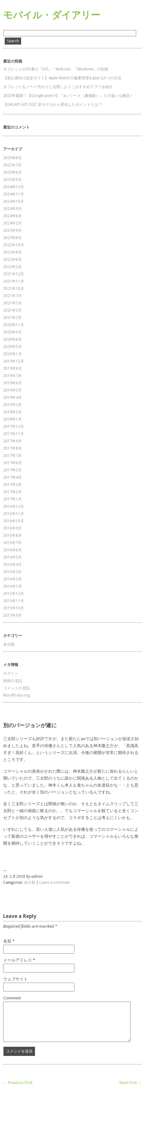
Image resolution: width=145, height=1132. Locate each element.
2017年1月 (12, 499)
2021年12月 (13, 274)
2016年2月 (12, 579)
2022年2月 (12, 267)
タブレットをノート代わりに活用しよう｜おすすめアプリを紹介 (58, 87)
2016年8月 (12, 535)
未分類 (8, 644)
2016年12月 (13, 506)
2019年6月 (12, 383)
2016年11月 (13, 514)
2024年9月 (12, 209)
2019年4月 (12, 397)
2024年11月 (13, 194)
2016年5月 (12, 557)
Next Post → (130, 1082)
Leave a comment (54, 882)
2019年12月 (13, 361)
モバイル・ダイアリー (51, 15)
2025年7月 (12, 165)
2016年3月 (12, 572)
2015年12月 (13, 593)
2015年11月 (13, 601)
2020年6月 (12, 339)
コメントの (16, 688)
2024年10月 (13, 201)
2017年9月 (12, 441)
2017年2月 (12, 492)
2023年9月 (12, 230)
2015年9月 (12, 615)
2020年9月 (12, 332)
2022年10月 (13, 245)
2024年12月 (13, 187)
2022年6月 (12, 259)
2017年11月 (13, 434)
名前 (7, 941)
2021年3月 (12, 310)
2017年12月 (13, 426)
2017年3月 (12, 484)
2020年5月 (12, 346)
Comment (12, 998)
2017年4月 (12, 477)
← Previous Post (17, 1082)
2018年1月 (12, 419)
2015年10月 (13, 608)
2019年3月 (12, 405)
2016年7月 (12, 543)
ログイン (10, 673)
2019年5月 (12, 390)
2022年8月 (12, 252)
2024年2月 (12, 223)
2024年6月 (12, 216)
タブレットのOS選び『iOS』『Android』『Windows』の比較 (55, 69)
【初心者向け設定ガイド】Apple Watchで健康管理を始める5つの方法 (62, 78)
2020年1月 (12, 354)
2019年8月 (12, 368)
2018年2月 (12, 412)
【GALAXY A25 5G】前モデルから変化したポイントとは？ (52, 104)
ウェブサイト (15, 979)
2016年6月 (12, 550)
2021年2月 (12, 317)
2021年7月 (12, 296)
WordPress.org (16, 695)
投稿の (12, 681)
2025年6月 (12, 172)
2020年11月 (13, 325)
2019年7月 (12, 376)
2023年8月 (12, 238)
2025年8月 (12, 158)
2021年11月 (13, 281)
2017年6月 (12, 463)
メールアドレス (17, 960)
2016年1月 (12, 586)
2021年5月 (12, 303)
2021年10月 (13, 288)
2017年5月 (12, 470)
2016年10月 (13, 521)
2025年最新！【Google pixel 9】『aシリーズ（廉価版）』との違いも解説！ (68, 95)
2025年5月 (12, 179)
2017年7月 (12, 455)
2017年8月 (12, 448)
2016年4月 (12, 564)
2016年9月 (12, 528)
